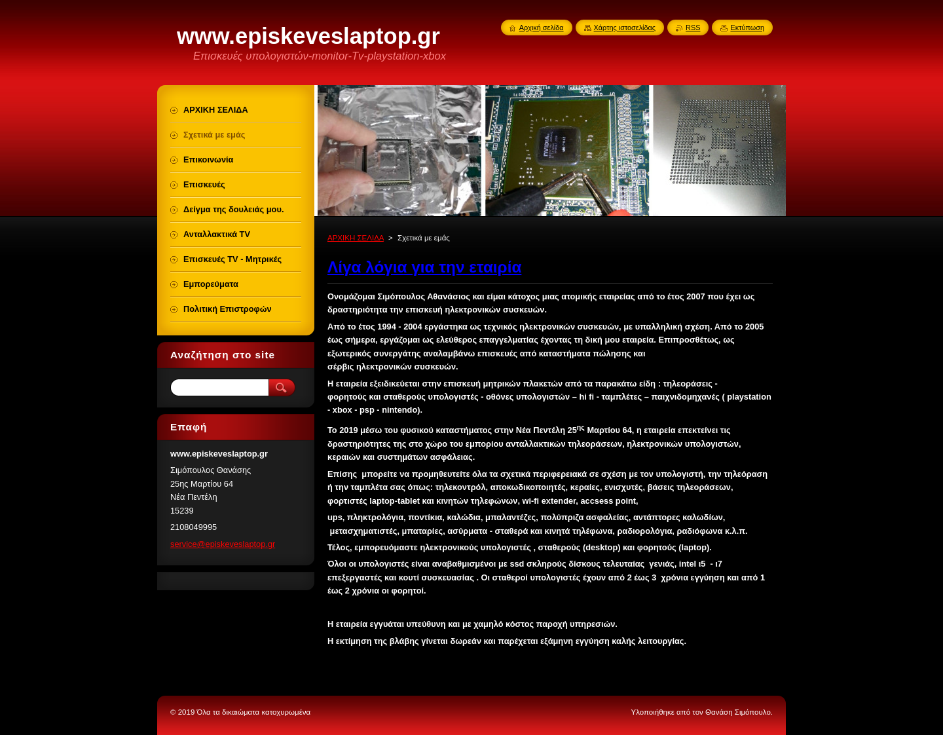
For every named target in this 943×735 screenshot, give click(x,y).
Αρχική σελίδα (541, 27)
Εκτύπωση (747, 27)
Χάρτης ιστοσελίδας (625, 27)
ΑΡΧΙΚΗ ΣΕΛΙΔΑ (355, 238)
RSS (693, 27)
